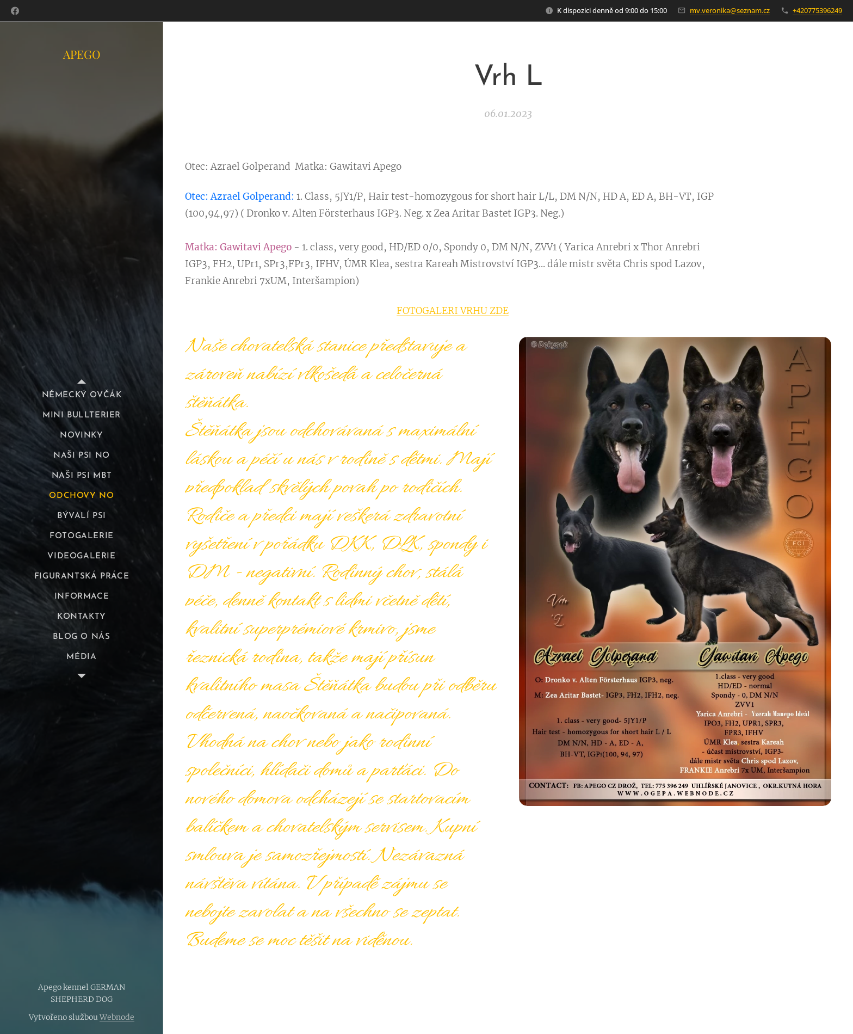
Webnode (117, 1017)
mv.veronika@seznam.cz (730, 10)
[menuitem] (81, 395)
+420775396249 (817, 10)
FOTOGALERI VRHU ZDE (453, 310)
